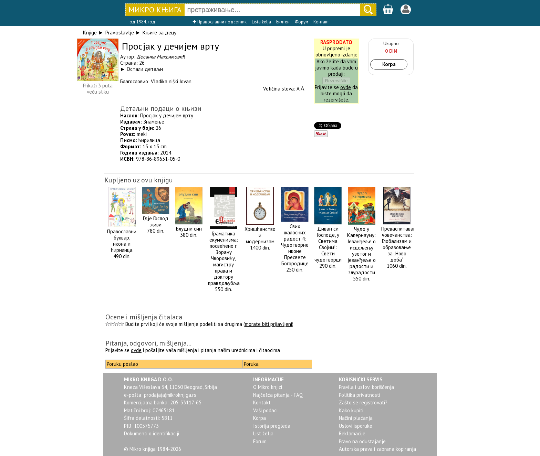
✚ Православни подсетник (220, 22)
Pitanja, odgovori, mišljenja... (148, 343)
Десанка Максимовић (161, 56)
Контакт (321, 22)
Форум (301, 22)
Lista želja (261, 22)
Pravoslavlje (119, 32)
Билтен (283, 22)
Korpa (389, 64)
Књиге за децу (159, 32)
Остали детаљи (145, 69)
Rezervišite (336, 80)
